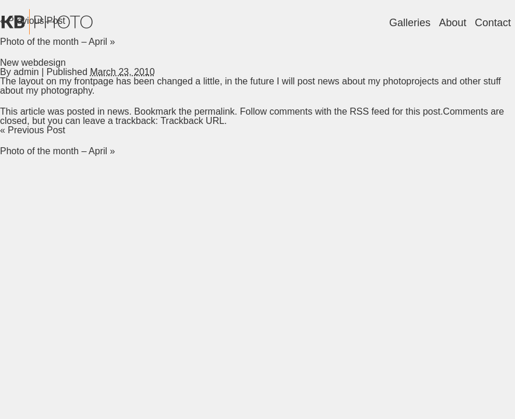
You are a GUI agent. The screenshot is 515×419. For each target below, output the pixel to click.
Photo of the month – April (57, 42)
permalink (214, 111)
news (118, 111)
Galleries (410, 23)
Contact (493, 23)
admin (26, 72)
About (452, 23)
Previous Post (32, 130)
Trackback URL (192, 121)
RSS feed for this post (395, 111)
